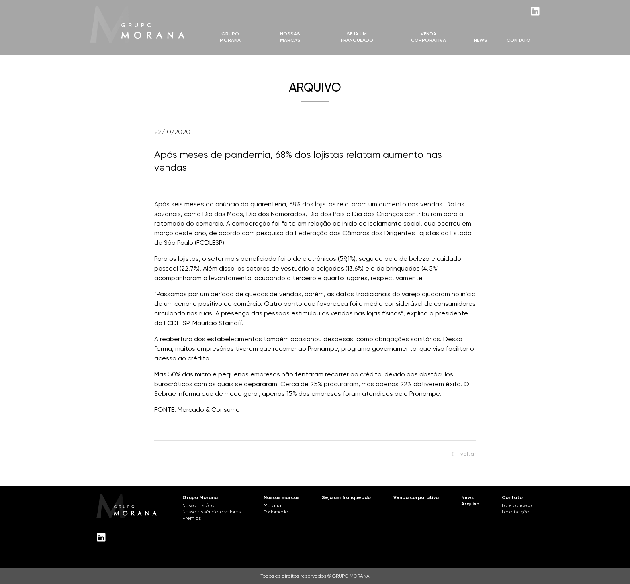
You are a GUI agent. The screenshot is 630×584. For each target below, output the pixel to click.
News (480, 40)
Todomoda (276, 512)
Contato (518, 40)
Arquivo (470, 504)
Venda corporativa (416, 497)
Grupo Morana (230, 37)
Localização (515, 512)
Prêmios (191, 518)
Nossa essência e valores (211, 512)
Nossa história (198, 505)
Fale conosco (517, 505)
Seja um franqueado (346, 497)
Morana (272, 505)
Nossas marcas (290, 37)
